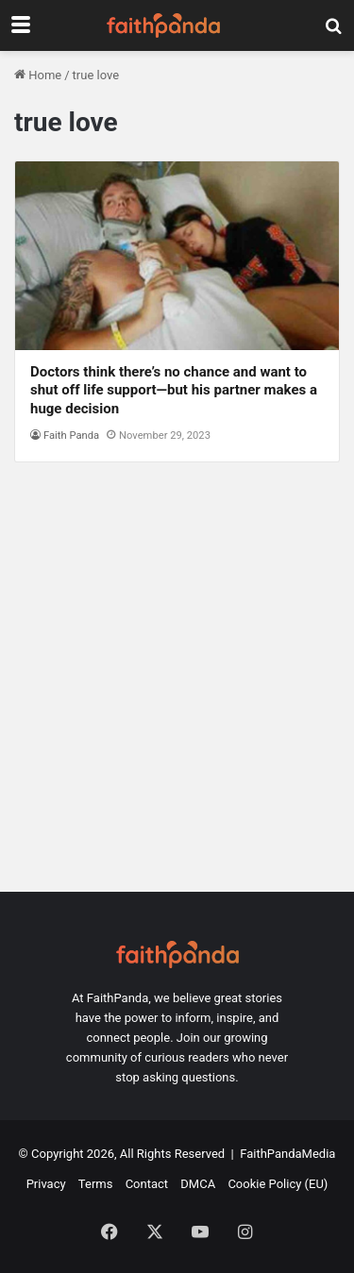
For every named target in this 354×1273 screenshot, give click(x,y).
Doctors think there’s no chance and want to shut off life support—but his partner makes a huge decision (173, 390)
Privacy (46, 1184)
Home (37, 75)
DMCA (197, 1184)
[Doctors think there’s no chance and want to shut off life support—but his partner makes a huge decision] (177, 255)
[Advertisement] (177, 686)
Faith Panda (71, 435)
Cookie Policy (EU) (278, 1184)
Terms (95, 1184)
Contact (147, 1184)
